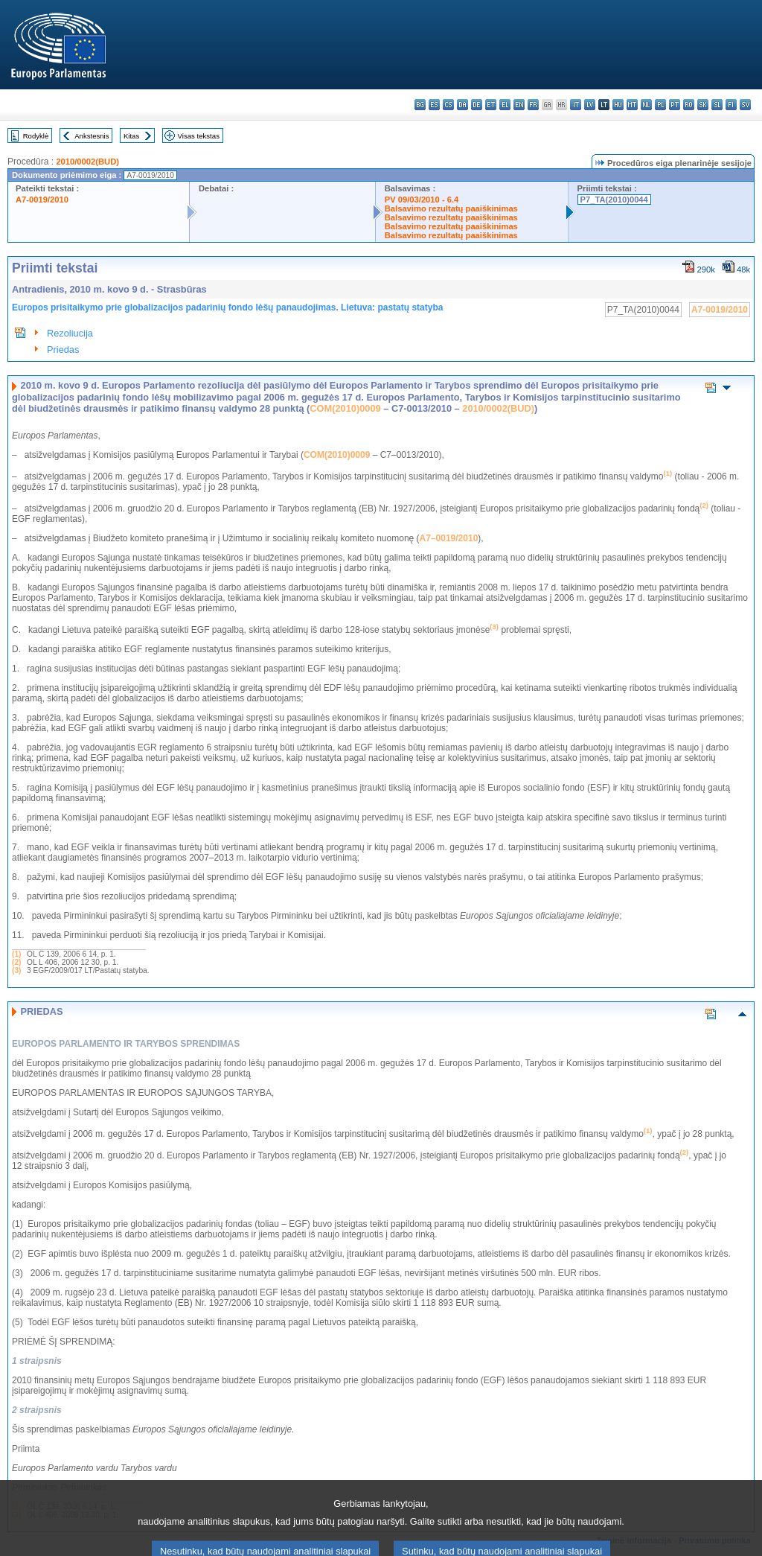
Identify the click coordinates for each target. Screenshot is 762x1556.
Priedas (63, 349)
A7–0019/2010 (449, 538)
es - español (434, 104)
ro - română (688, 104)
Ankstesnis (91, 136)
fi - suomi (731, 104)
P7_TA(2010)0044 (614, 199)
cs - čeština (448, 104)
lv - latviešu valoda (589, 104)
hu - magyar (618, 104)
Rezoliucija (70, 333)
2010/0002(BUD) (87, 161)
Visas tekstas (199, 136)
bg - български (420, 104)
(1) (16, 954)
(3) (16, 970)
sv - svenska (745, 104)
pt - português (674, 104)
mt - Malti (632, 104)
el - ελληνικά (504, 104)
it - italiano (575, 104)
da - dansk (462, 104)
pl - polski (660, 104)
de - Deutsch (476, 104)
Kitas (131, 136)
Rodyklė (36, 136)
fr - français (533, 104)
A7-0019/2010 (42, 199)
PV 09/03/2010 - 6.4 (422, 199)
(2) (16, 962)
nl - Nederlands (646, 104)
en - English (519, 104)
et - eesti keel (490, 104)
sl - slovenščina (717, 104)
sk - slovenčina (702, 104)
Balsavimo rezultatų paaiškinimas (451, 208)
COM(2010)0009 (345, 408)
